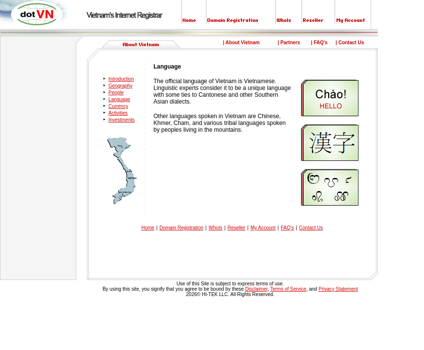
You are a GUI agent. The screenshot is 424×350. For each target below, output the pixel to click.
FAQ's (287, 227)
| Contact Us (350, 42)
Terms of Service (288, 289)
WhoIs (215, 227)
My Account (263, 227)
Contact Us (311, 227)
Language (119, 99)
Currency (118, 106)
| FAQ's (319, 42)
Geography (120, 85)
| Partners (289, 42)
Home (147, 227)
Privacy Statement (338, 289)
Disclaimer (256, 289)
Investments (121, 119)
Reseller (236, 227)
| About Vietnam (241, 42)
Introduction (121, 79)
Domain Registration (181, 227)
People (115, 92)
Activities (117, 113)
